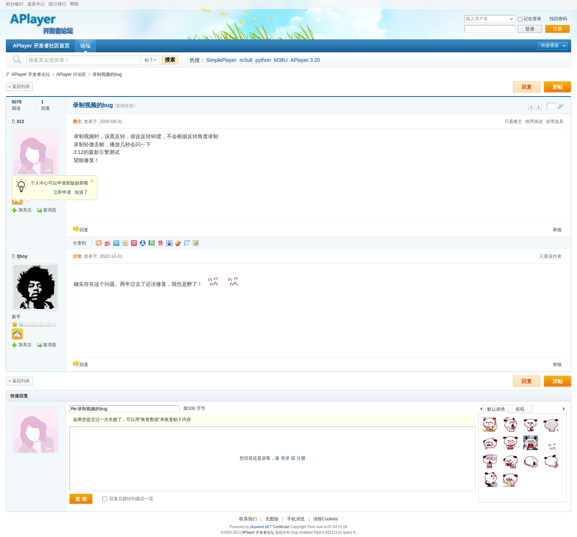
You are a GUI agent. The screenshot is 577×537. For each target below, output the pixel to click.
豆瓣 (152, 243)
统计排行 (57, 4)
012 (20, 121)
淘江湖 (99, 243)
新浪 (107, 243)
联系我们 (248, 519)
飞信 (196, 243)
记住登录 (532, 18)
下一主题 (538, 106)
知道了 (81, 192)
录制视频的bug (107, 74)
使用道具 (554, 121)
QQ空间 (125, 243)
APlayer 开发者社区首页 (41, 46)
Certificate (281, 527)
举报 (557, 229)
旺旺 (520, 409)
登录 (530, 29)
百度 (169, 243)
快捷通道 (550, 45)
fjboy (22, 256)
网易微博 (160, 243)
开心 (134, 243)
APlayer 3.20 (305, 60)
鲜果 (178, 243)
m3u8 (246, 60)
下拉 (511, 19)
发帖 (557, 87)
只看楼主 (513, 121)
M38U (280, 60)
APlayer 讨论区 (71, 74)
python (263, 60)
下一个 (566, 410)
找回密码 (558, 18)
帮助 (74, 4)
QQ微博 (116, 243)
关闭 (91, 181)
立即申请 (62, 192)
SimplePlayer (221, 60)
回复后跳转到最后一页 (127, 498)
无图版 (272, 519)
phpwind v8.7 (261, 527)
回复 (526, 87)
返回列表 (21, 86)
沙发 (77, 256)
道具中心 (36, 4)
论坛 (85, 46)
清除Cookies (325, 519)
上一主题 (531, 106)
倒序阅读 (534, 121)
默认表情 (496, 409)
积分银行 (15, 4)
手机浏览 (296, 519)
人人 (143, 243)
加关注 (25, 210)
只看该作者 (550, 256)
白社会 (187, 243)
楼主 (77, 121)
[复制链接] (124, 105)
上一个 (481, 410)
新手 (16, 316)
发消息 (49, 210)
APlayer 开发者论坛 (30, 74)
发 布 (81, 499)
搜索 (170, 60)
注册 (557, 29)
